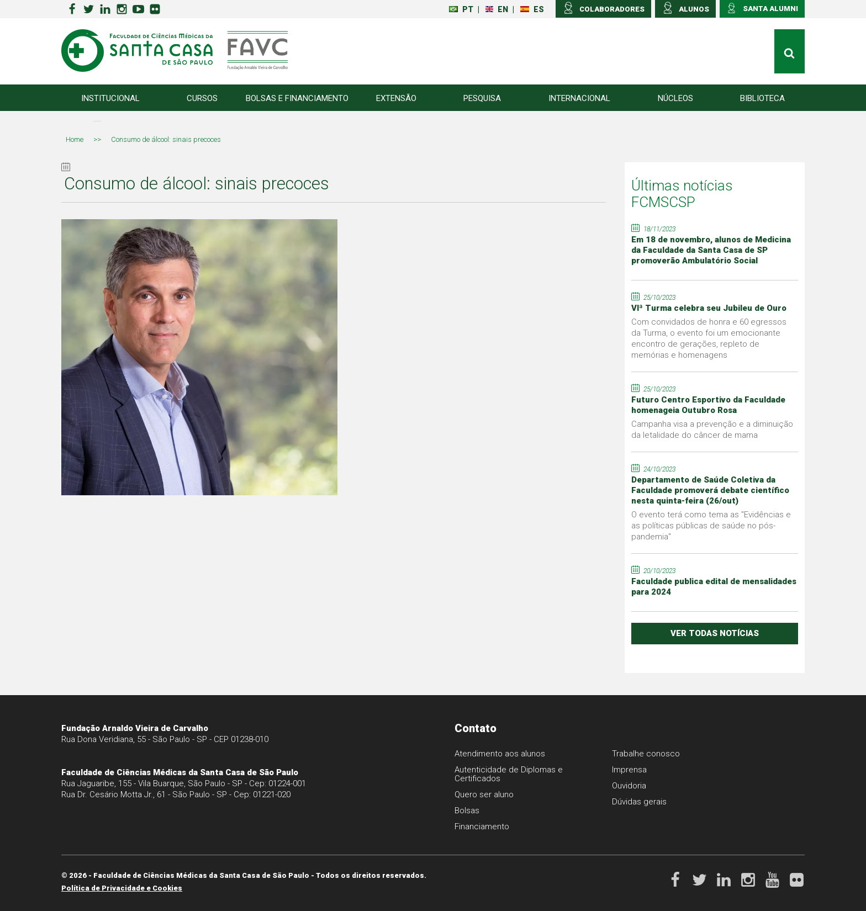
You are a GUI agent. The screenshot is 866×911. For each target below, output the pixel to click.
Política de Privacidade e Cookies (121, 888)
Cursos (202, 98)
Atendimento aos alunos (500, 754)
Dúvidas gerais (639, 802)
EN (496, 9)
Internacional (579, 98)
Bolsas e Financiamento (297, 98)
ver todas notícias (714, 633)
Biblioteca (762, 98)
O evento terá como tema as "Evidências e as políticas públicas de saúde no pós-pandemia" (711, 526)
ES (532, 9)
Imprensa (629, 770)
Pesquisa (482, 98)
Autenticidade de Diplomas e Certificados (509, 774)
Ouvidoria (629, 786)
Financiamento (482, 826)
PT (461, 9)
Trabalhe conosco (646, 754)
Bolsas (467, 810)
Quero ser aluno (484, 794)
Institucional (110, 98)
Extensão (396, 98)
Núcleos (675, 98)
